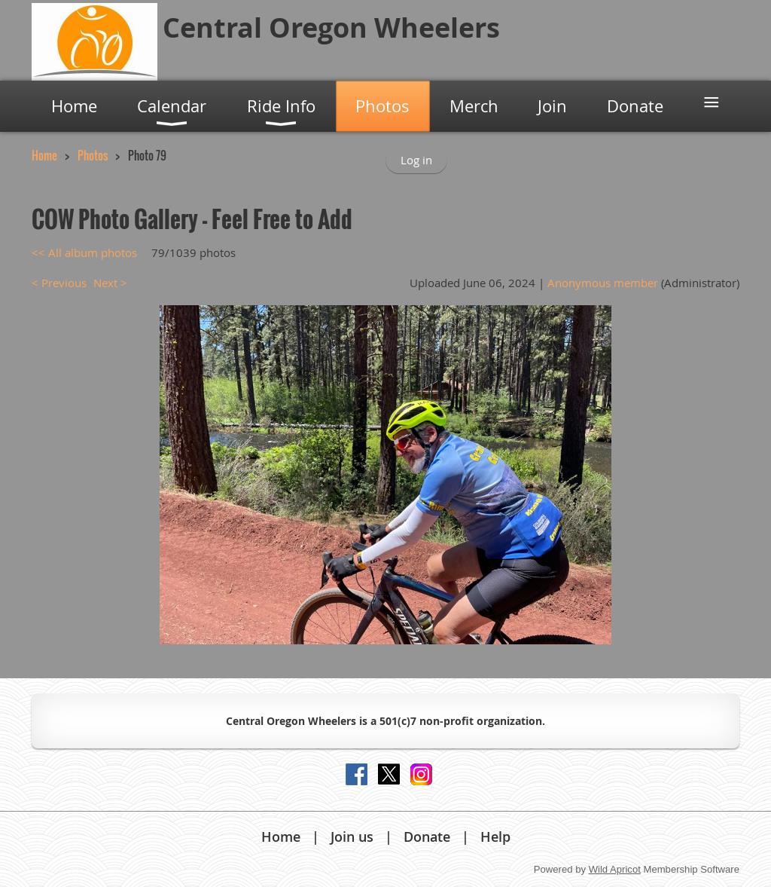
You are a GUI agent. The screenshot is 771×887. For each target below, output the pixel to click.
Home (44, 155)
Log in (416, 159)
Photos (93, 155)
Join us (352, 836)
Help (495, 836)
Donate (427, 836)
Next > (110, 282)
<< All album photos (84, 252)
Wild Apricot (615, 869)
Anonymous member (602, 282)
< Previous (59, 282)
